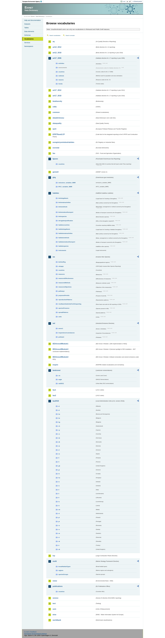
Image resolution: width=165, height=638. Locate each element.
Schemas (27, 35)
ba (59, 414)
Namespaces (28, 46)
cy (59, 430)
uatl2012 (61, 383)
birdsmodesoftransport (65, 212)
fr (58, 462)
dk (59, 442)
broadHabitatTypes (64, 566)
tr (58, 545)
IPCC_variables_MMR (65, 186)
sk (59, 541)
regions (60, 570)
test (54, 603)
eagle (60, 379)
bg (59, 422)
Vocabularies (29, 39)
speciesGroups (63, 574)
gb (59, 466)
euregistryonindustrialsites (63, 142)
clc (59, 375)
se (59, 533)
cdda (55, 107)
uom (54, 609)
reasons (61, 80)
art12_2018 (57, 53)
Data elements (29, 31)
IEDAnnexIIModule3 (60, 349)
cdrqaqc (61, 266)
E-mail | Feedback (30, 632)
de (59, 438)
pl (59, 517)
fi (58, 458)
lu (59, 501)
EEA (33, 1)
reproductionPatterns (65, 299)
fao (54, 153)
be (59, 418)
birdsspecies (62, 216)
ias (54, 257)
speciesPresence (63, 308)
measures (61, 274)
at (59, 410)
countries (61, 72)
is (59, 486)
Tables (26, 28)
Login (123, 1)
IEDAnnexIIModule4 (60, 357)
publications (58, 586)
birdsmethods (62, 207)
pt (59, 521)
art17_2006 (57, 58)
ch (59, 426)
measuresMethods (64, 282)
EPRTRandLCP (59, 134)
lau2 (54, 395)
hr (59, 474)
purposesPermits (63, 295)
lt (58, 497)
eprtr (54, 129)
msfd (55, 561)
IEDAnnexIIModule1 (60, 344)
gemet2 (56, 172)
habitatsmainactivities (65, 233)
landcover (57, 370)
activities (61, 63)
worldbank (57, 620)
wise (54, 614)
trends (60, 84)
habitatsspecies (63, 246)
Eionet (32, 16)
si (59, 537)
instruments (62, 250)
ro (59, 525)
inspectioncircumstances (66, 333)
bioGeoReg (62, 262)
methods (61, 76)
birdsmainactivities (64, 202)
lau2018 (56, 401)
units (60, 316)
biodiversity (57, 101)
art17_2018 (57, 96)
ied (54, 323)
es (59, 454)
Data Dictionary (40, 16)
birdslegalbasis (63, 198)
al (59, 406)
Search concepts (70, 35)
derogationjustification (65, 220)
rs (59, 529)
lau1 (54, 390)
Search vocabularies (54, 35)
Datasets (27, 24)
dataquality (57, 123)
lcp (54, 556)
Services (27, 42)
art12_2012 (57, 47)
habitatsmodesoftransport (66, 242)
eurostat (56, 148)
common (56, 112)
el (59, 450)
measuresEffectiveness (65, 278)
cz (59, 434)
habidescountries (64, 225)
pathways (61, 291)
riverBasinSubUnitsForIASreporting (69, 304)
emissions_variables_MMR (67, 182)
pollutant (61, 337)
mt (59, 509)
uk (59, 549)
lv (59, 505)
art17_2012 (57, 90)
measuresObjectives (65, 287)
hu (59, 478)
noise (55, 581)
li (58, 493)
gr (59, 470)
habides (56, 193)
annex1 (60, 328)
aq (54, 41)
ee (59, 446)
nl (59, 513)
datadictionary (58, 118)
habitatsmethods (63, 237)
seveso (55, 598)
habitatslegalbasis (64, 229)
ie (59, 482)
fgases (55, 159)
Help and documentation (32, 20)
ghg (54, 177)
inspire (55, 365)
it (58, 490)
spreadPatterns (63, 312)
